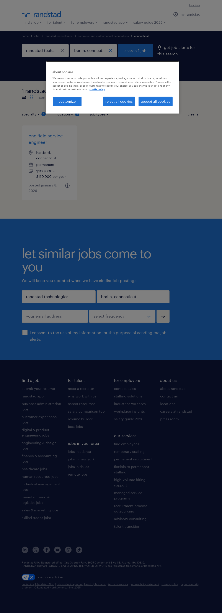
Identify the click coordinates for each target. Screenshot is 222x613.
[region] (112, 87)
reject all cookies (119, 101)
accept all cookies (155, 101)
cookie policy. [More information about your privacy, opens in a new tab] (97, 89)
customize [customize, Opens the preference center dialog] (67, 101)
